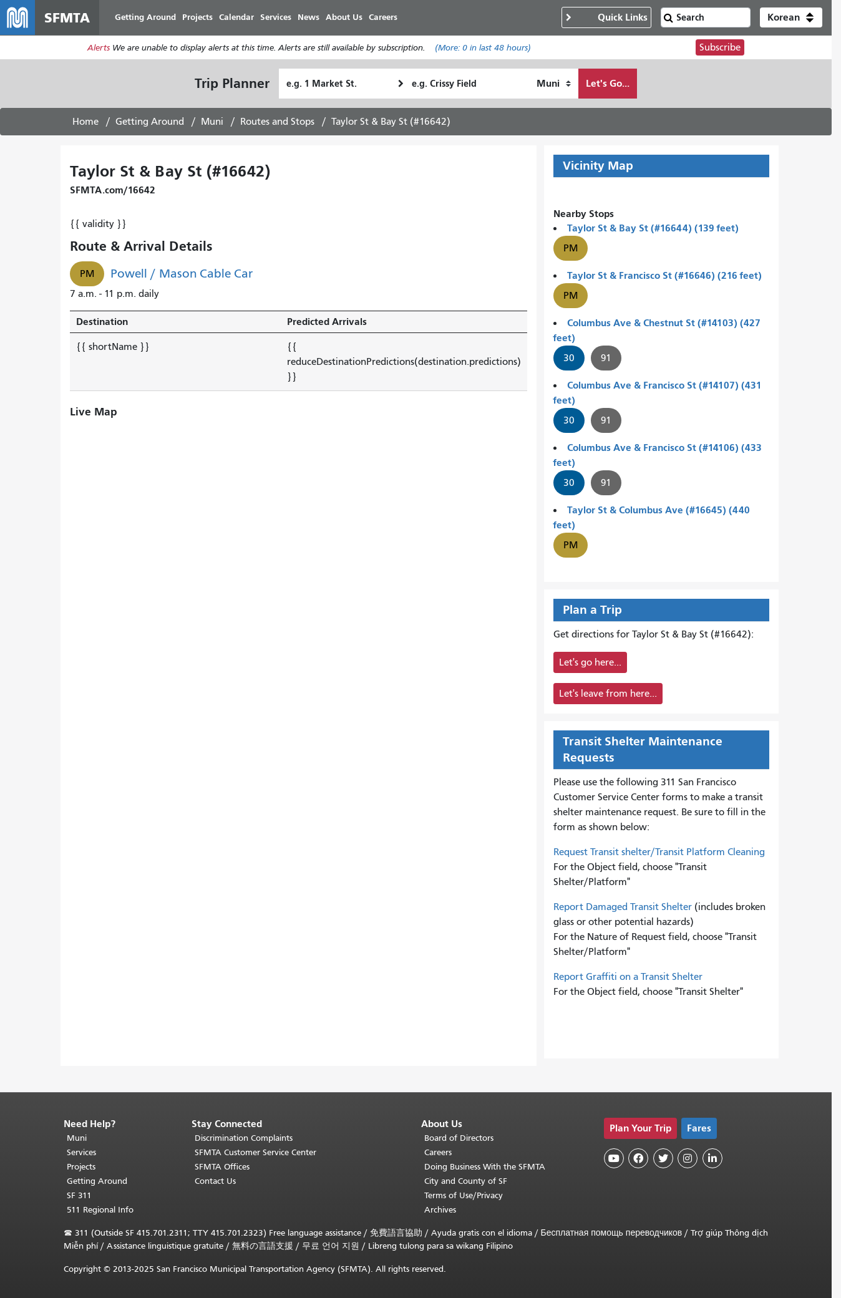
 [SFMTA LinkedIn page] (712, 1158)
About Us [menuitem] (344, 17)
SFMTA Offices (222, 1166)
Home (85, 121)
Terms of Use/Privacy (463, 1195)
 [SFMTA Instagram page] (687, 1158)
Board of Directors (458, 1138)
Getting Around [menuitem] (145, 17)
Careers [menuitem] (383, 17)
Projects (81, 1166)
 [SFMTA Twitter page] (663, 1158)
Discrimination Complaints (244, 1138)
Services (81, 1152)
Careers (438, 1152)
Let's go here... (590, 662)
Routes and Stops (277, 121)
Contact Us (215, 1181)
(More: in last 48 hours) (483, 47)
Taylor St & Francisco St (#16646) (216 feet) (664, 275)
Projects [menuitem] (197, 17)
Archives (440, 1209)
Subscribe (720, 47)
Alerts (98, 47)
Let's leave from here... (608, 693)
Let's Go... (608, 83)
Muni (212, 121)
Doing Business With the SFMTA (484, 1166)
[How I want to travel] (553, 84)
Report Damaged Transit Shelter (622, 907)
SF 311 (79, 1195)
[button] (791, 17)
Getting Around (149, 121)
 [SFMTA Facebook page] (638, 1158)
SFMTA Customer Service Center (255, 1152)
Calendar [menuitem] (236, 17)
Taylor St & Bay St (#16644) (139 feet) (653, 228)
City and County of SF (465, 1181)
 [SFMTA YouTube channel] (614, 1158)
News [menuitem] (308, 17)
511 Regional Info (100, 1209)
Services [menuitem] (275, 17)
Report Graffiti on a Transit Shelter (627, 976)
